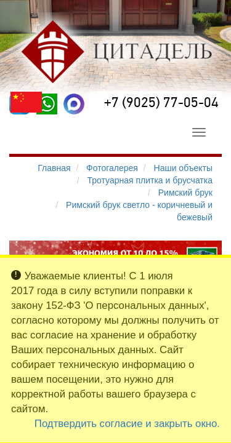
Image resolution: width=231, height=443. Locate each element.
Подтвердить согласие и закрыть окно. (127, 423)
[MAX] (73, 104)
